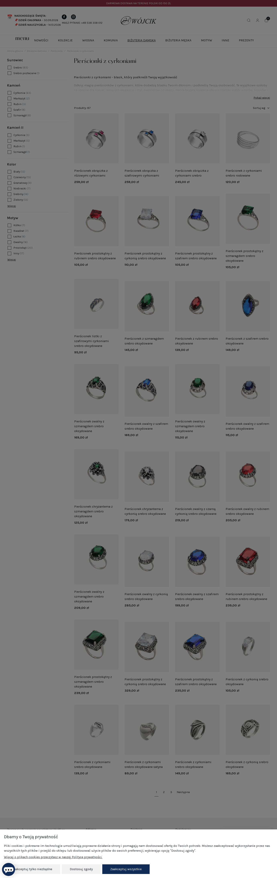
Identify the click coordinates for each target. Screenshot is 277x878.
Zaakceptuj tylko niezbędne (32, 869)
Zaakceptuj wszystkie (126, 869)
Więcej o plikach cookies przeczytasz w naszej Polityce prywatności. (53, 857)
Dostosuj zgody (81, 869)
